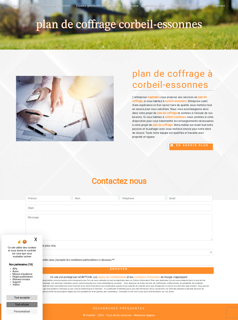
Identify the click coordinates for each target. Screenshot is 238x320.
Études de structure (55, 5)
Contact (219, 5)
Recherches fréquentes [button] (119, 308)
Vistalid (90, 315)
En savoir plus (189, 145)
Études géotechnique (91, 5)
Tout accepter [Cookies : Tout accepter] (22, 297)
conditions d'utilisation (147, 277)
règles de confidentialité (112, 277)
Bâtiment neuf (155, 5)
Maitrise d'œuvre (126, 5)
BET (32, 5)
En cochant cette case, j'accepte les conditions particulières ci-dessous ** (72, 259)
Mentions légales (144, 315)
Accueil (18, 5)
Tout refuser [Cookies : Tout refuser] (22, 304)
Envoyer (119, 269)
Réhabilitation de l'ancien (189, 5)
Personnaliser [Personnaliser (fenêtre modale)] (22, 311)
